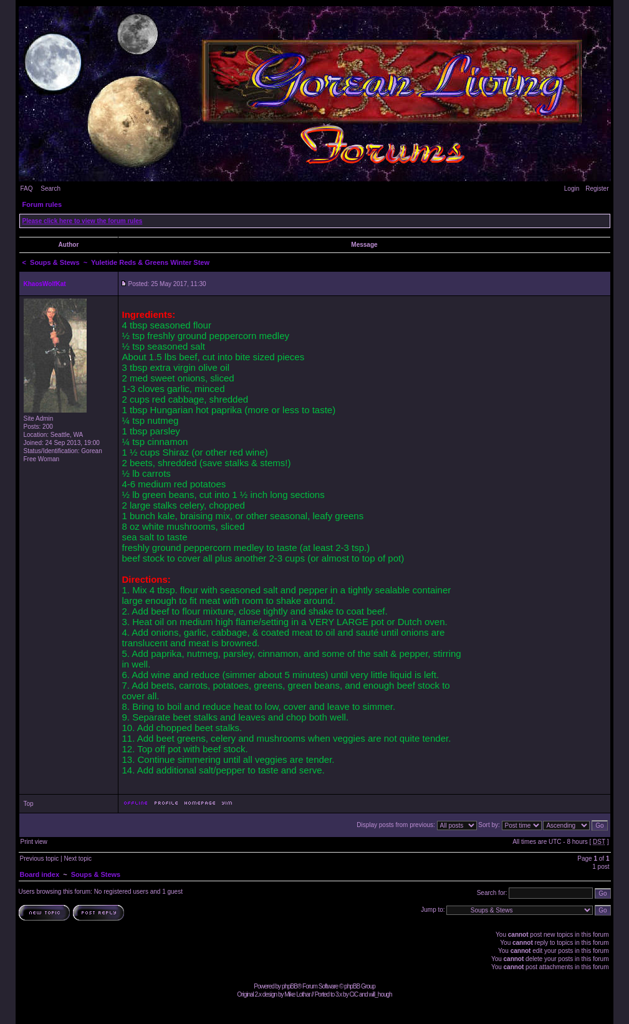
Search (50, 188)
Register (596, 188)
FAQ (27, 188)
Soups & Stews (54, 262)
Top (29, 803)
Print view (34, 841)
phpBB (289, 986)
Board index (40, 874)
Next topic (77, 858)
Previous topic (39, 858)
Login (571, 188)
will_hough (379, 994)
